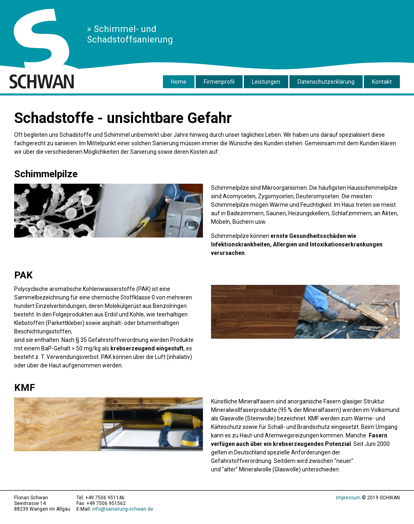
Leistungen (266, 81)
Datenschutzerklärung (326, 81)
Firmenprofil (219, 81)
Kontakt (382, 81)
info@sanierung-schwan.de (122, 509)
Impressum (348, 498)
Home (178, 81)
